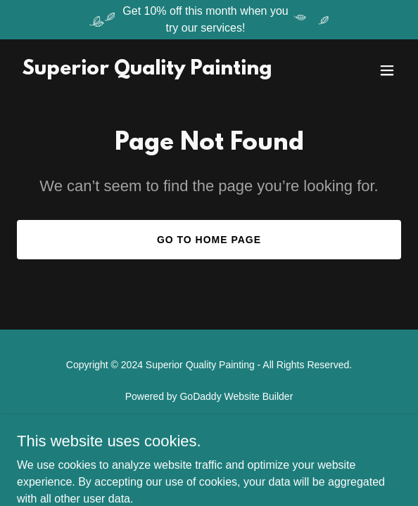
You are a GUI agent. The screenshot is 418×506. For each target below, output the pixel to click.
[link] (147, 71)
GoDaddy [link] (200, 396)
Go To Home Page (209, 239)
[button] (387, 70)
